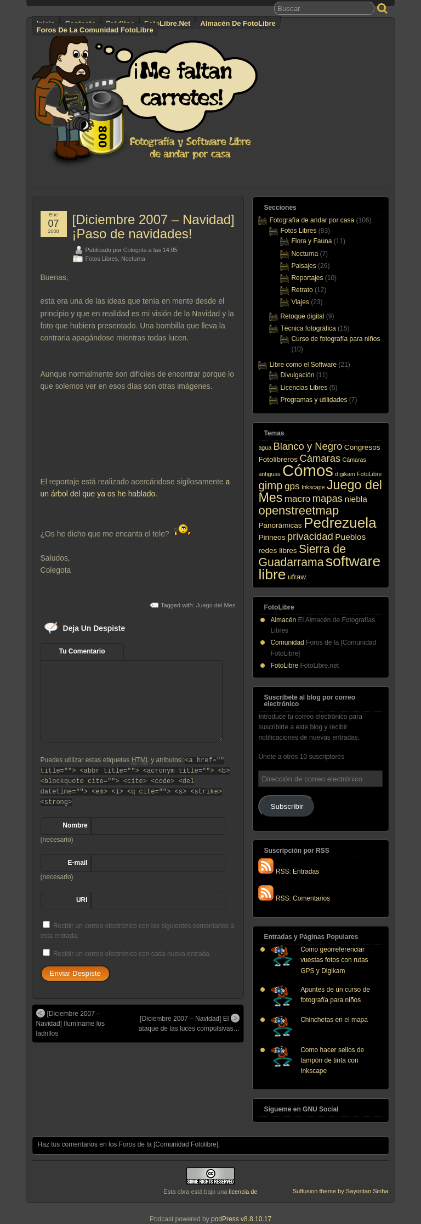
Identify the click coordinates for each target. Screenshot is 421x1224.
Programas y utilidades (313, 400)
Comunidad (287, 642)
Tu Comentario (82, 651)
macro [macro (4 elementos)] (298, 498)
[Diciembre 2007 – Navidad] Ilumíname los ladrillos (70, 1023)
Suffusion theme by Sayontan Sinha (341, 1191)
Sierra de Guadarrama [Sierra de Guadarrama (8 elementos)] (302, 555)
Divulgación (297, 375)
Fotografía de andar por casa (311, 220)
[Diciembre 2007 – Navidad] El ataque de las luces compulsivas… (189, 1023)
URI (82, 900)
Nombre (74, 825)
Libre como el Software (303, 364)
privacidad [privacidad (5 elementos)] (310, 536)
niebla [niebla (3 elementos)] (355, 499)
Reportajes (307, 278)
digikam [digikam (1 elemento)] (345, 474)
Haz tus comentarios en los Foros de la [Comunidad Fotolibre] (128, 1144)
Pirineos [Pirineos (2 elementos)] (271, 537)
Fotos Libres (102, 258)
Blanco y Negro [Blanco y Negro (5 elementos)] (307, 446)
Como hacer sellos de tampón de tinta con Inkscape (332, 1060)
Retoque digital (302, 316)
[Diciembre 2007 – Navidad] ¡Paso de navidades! (153, 226)
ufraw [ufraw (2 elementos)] (297, 577)
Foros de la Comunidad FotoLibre (95, 30)
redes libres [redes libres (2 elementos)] (277, 550)
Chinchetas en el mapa (334, 1020)
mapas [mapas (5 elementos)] (327, 498)
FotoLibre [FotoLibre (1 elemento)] (369, 474)
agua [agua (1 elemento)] (264, 447)
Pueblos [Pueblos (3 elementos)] (350, 536)
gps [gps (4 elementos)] (292, 485)
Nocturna (133, 258)
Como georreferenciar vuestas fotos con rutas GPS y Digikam (334, 960)
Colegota (135, 250)
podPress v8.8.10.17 (241, 1219)
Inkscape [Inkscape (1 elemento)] (313, 487)
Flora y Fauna (311, 241)
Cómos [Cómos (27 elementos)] (307, 470)
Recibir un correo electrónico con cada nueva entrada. (132, 954)
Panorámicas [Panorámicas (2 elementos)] (279, 525)
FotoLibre (284, 665)
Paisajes (303, 266)
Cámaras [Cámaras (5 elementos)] (319, 458)
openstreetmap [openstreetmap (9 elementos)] (298, 510)
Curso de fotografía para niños (335, 339)
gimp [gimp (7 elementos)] (270, 485)
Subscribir (286, 806)
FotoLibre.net (167, 23)
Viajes (300, 302)
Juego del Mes (216, 605)
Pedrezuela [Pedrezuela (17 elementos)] (340, 523)
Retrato (301, 290)
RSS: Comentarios (294, 898)
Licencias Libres (303, 388)
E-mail (78, 863)
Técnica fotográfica (307, 328)
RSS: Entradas (288, 871)
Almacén (283, 620)
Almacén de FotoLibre (237, 23)
